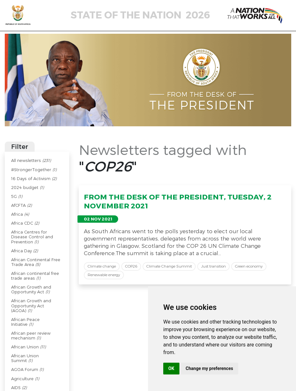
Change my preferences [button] (209, 368)
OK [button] (171, 368)
